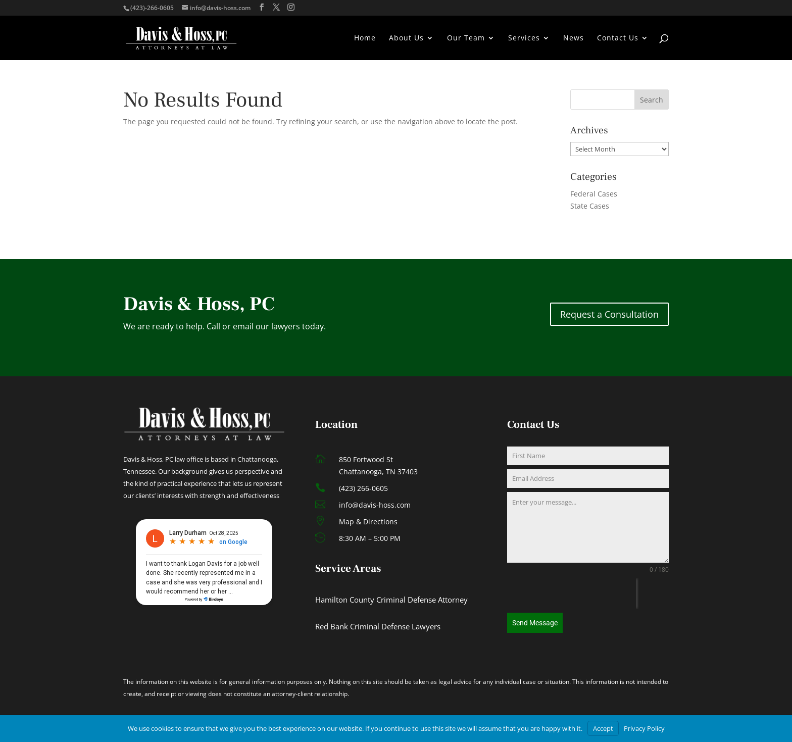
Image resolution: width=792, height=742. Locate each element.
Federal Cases (593, 194)
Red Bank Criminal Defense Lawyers (377, 626)
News (573, 38)
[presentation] (571, 593)
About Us (406, 38)
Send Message (535, 623)
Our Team (466, 38)
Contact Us (617, 38)
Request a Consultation (609, 314)
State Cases (589, 206)
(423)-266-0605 (152, 8)
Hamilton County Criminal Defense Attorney (391, 600)
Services (524, 38)
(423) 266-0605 (363, 488)
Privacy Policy (644, 728)
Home (365, 38)
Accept (603, 728)
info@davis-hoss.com (375, 505)
